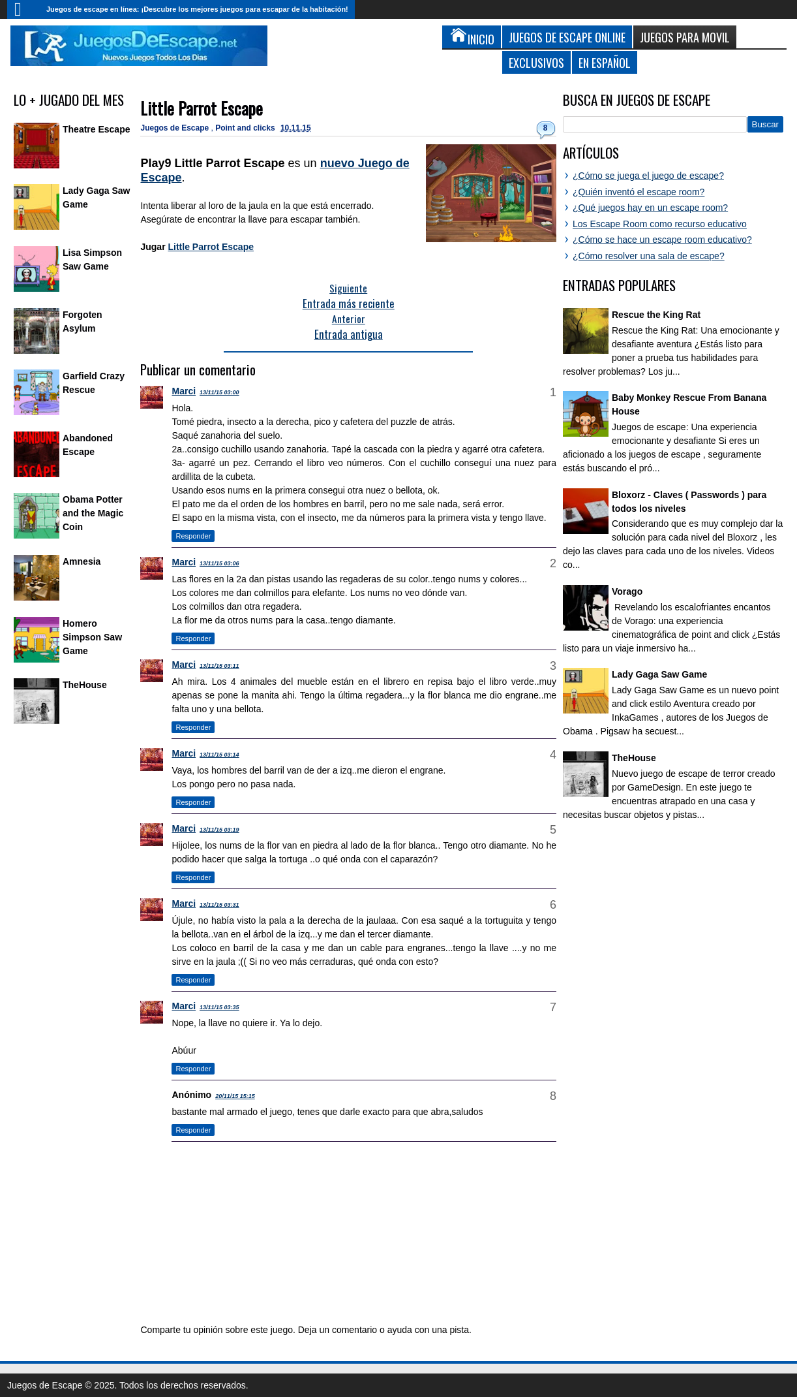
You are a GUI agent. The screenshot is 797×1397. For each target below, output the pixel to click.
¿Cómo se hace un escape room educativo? (662, 239)
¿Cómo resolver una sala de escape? (649, 256)
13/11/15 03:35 (219, 1007)
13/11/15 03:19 (219, 829)
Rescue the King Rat (656, 314)
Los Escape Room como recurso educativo (660, 224)
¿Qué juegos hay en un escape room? (650, 207)
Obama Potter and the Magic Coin (93, 513)
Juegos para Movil (685, 37)
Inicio (23, 9)
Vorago (627, 591)
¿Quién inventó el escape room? (638, 192)
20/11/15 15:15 (235, 1096)
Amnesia (81, 561)
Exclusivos (536, 62)
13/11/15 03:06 (219, 563)
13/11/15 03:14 (219, 754)
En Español (605, 62)
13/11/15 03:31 (219, 905)
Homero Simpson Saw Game (92, 637)
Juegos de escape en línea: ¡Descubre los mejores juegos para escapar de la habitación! (197, 9)
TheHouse (85, 685)
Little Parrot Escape (201, 108)
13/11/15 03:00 (219, 392)
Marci (184, 391)
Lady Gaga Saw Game (659, 674)
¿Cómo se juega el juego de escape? (648, 175)
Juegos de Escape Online (567, 37)
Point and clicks (246, 128)
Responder (193, 536)
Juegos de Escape (175, 128)
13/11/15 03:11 (219, 666)
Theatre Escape (96, 129)
